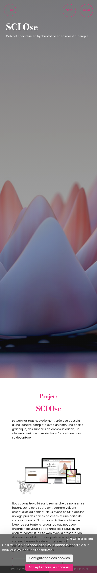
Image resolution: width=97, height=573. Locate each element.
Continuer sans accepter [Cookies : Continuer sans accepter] (80, 538)
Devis (69, 10)
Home (10, 10)
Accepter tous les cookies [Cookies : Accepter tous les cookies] (49, 567)
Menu (86, 10)
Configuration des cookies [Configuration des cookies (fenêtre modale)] (49, 558)
